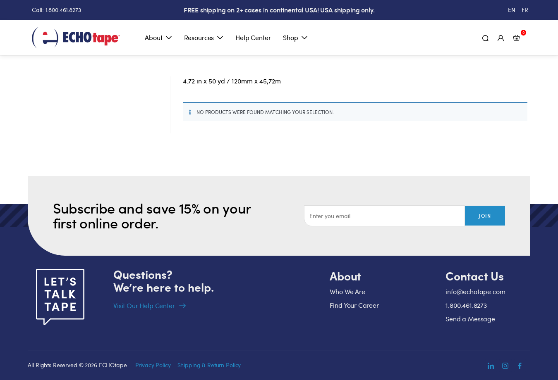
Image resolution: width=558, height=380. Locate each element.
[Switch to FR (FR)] (525, 9)
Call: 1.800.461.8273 (56, 10)
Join (485, 216)
